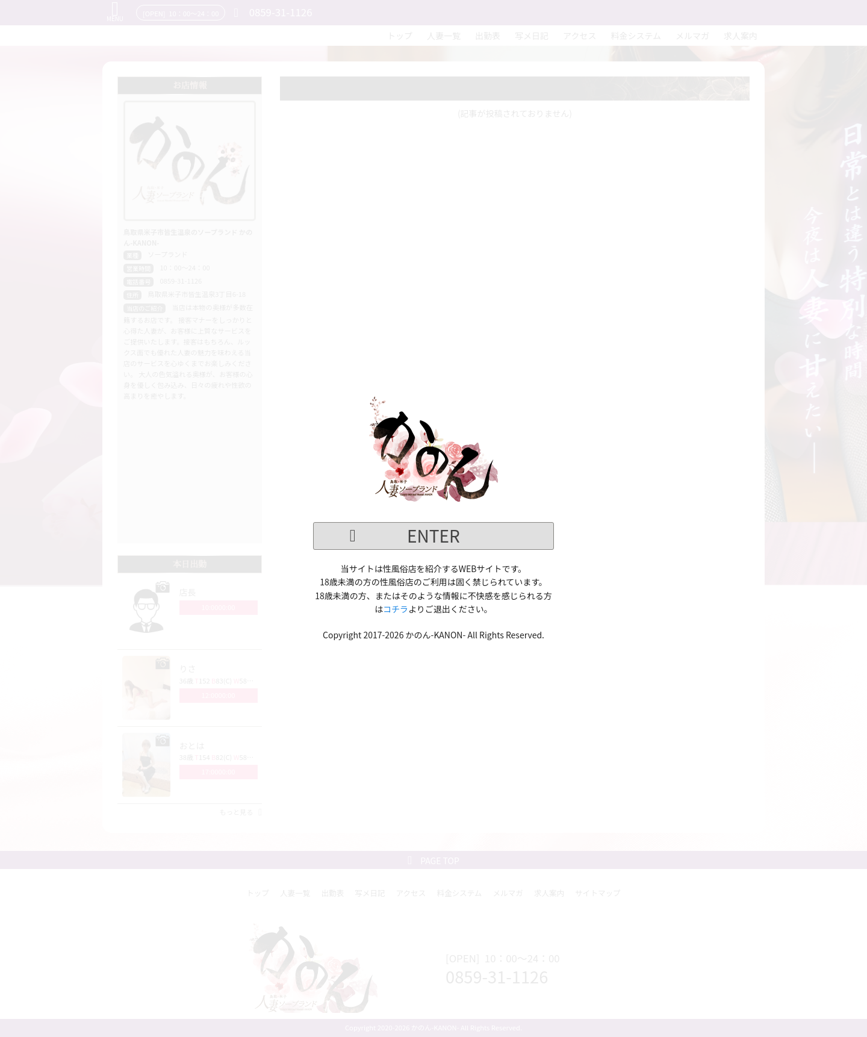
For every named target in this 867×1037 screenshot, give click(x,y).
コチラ (395, 609)
